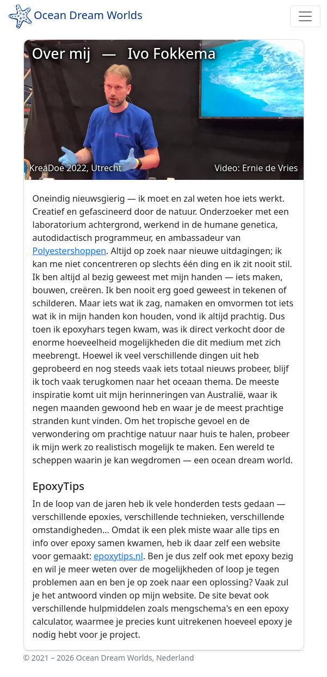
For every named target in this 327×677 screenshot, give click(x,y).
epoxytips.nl (118, 556)
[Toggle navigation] (305, 16)
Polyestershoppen (70, 251)
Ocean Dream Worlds (75, 16)
